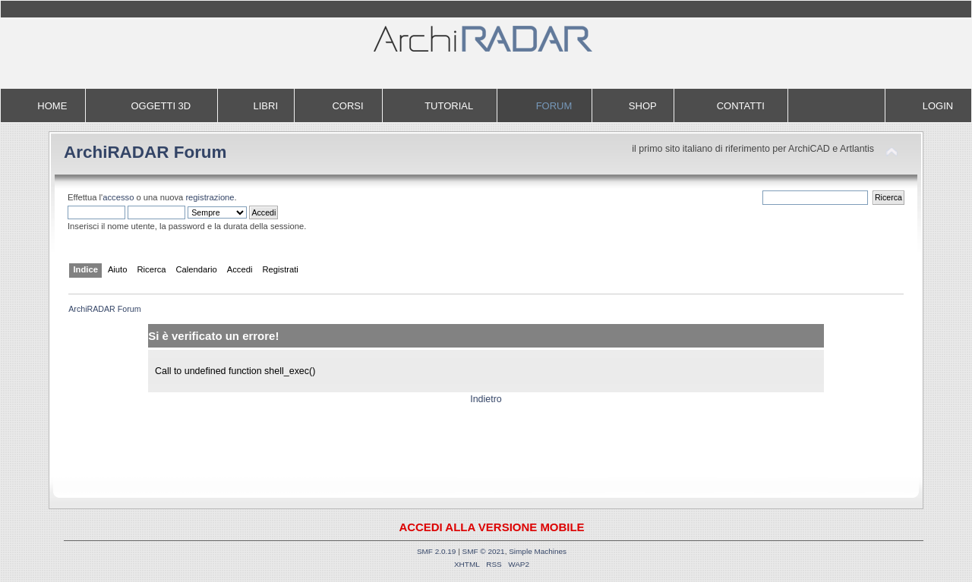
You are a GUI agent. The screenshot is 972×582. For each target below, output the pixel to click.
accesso (118, 197)
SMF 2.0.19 (436, 551)
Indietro (486, 399)
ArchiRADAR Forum (145, 152)
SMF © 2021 (483, 551)
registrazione (209, 197)
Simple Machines (537, 551)
